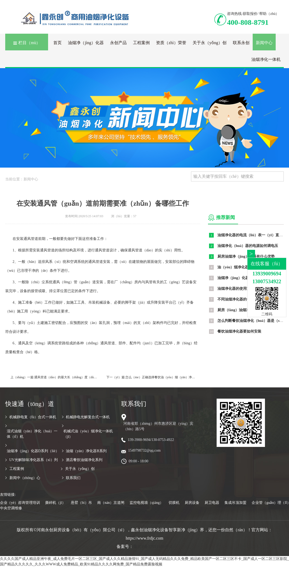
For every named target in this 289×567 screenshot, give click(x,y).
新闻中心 (264, 42)
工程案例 (141, 42)
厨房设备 (192, 503)
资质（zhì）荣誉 (171, 42)
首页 (57, 42)
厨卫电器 (212, 503)
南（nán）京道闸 (110, 503)
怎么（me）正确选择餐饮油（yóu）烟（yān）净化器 (161, 377)
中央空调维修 (11, 508)
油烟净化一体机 (266, 59)
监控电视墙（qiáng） (146, 503)
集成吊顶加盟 (235, 503)
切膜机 (174, 503)
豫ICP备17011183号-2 (152, 546)
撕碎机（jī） (55, 503)
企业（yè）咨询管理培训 (20, 503)
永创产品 (118, 42)
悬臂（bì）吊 (81, 503)
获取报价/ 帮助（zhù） (261, 14)
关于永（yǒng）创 (210, 42)
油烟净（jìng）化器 (86, 42)
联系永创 (241, 42)
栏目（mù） (26, 42)
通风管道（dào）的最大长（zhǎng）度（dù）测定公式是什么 (76, 377)
